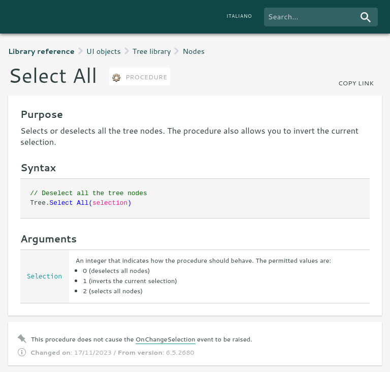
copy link (356, 82)
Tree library (152, 51)
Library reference (41, 51)
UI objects (103, 51)
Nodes (193, 51)
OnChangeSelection (166, 339)
